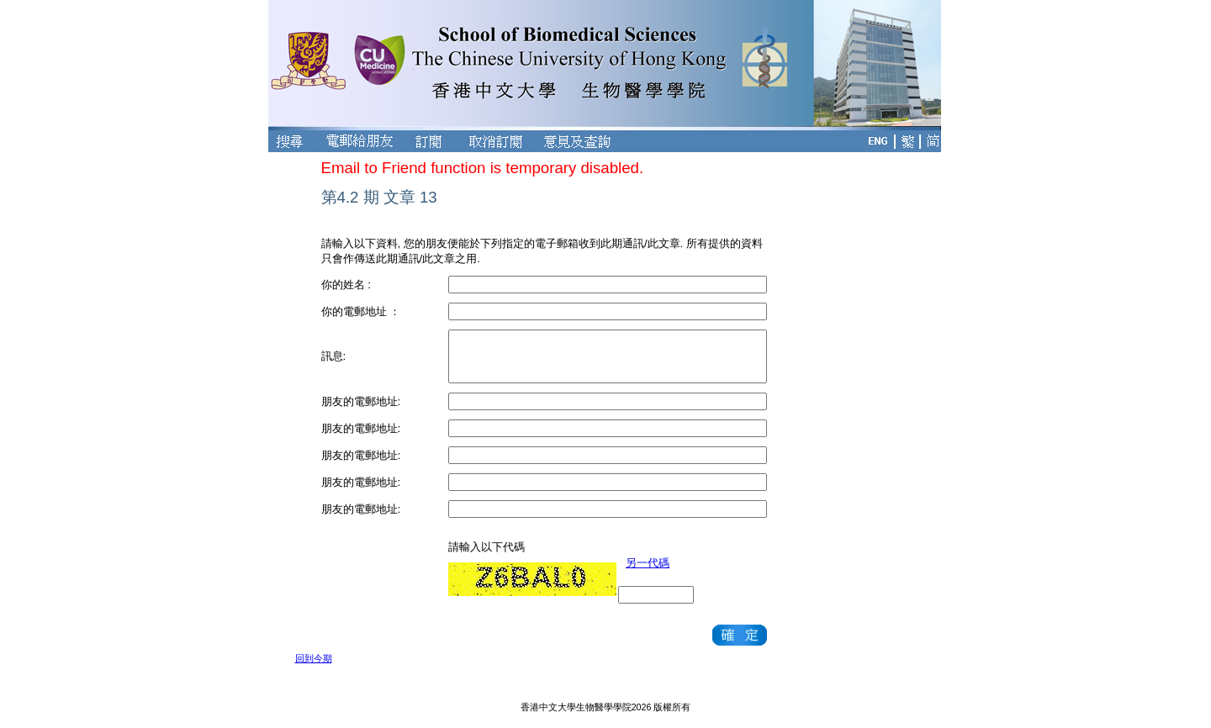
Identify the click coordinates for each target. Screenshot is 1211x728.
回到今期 (313, 658)
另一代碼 (647, 563)
